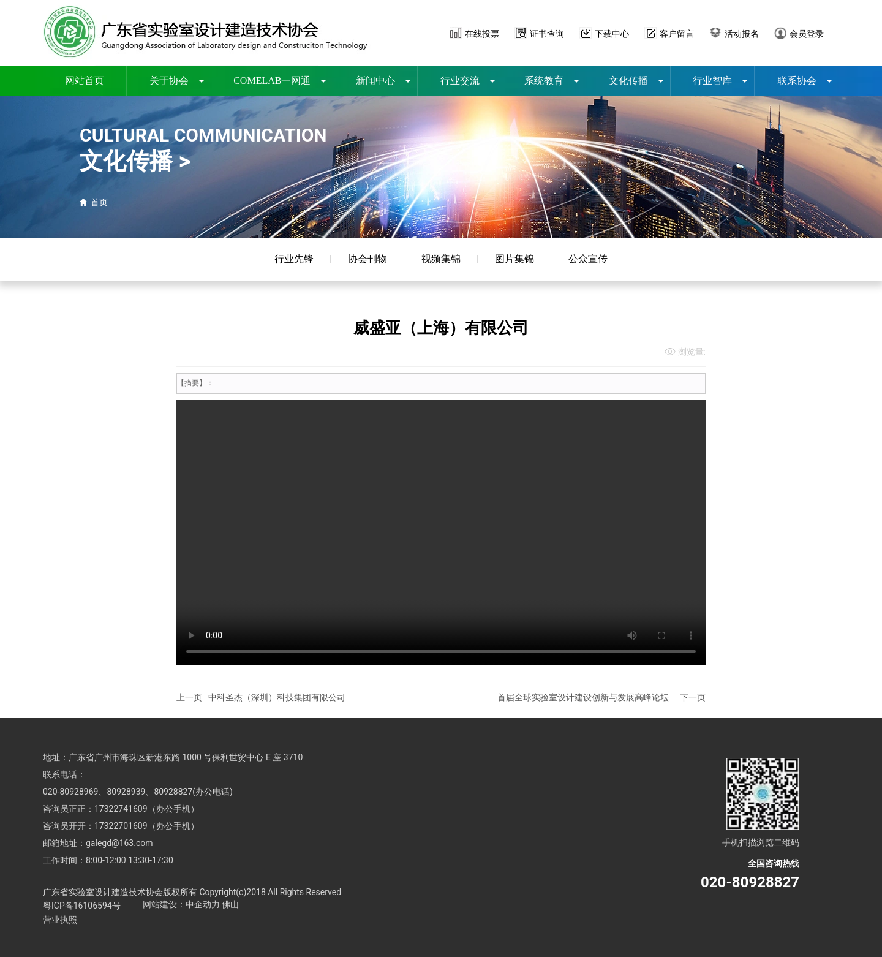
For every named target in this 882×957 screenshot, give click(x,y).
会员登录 (807, 34)
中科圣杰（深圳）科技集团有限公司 (276, 697)
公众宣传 (588, 259)
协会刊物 (367, 259)
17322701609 (121, 826)
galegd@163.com (119, 843)
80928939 (126, 791)
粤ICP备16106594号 (82, 905)
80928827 (173, 791)
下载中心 (612, 34)
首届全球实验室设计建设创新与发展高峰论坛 (583, 697)
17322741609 (121, 809)
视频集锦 (441, 259)
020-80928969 (70, 791)
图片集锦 (514, 259)
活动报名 (742, 34)
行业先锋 (294, 259)
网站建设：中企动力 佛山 (191, 904)
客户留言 (677, 34)
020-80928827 (750, 882)
